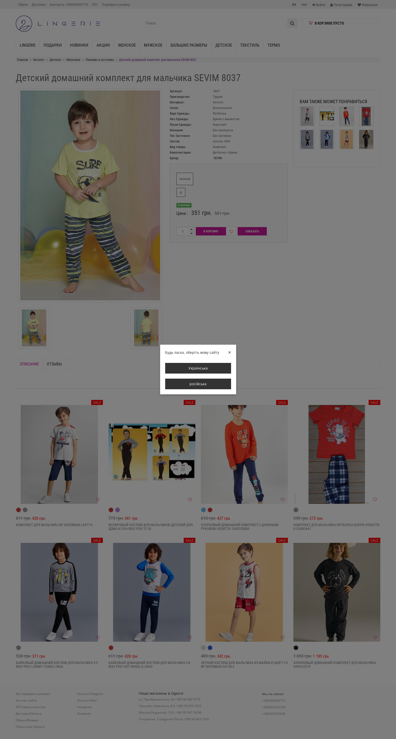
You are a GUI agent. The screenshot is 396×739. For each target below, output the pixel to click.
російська (198, 383)
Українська (198, 368)
